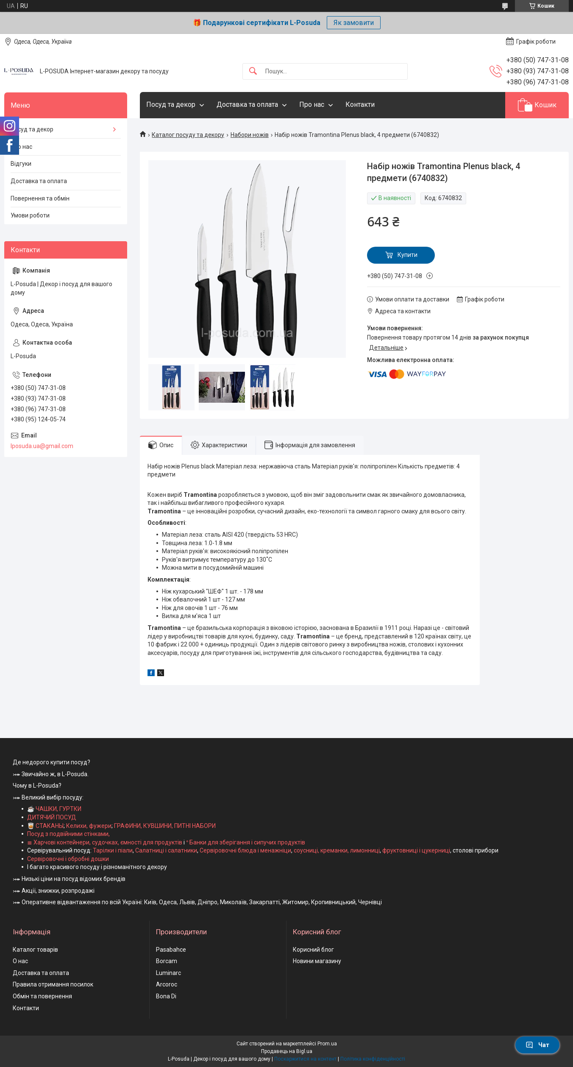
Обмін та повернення (42, 996)
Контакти (360, 104)
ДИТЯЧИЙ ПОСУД (51, 817)
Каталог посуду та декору (188, 134)
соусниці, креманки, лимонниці (337, 850)
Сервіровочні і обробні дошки (68, 858)
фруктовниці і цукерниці (416, 850)
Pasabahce (171, 949)
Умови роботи (30, 215)
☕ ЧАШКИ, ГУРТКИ (54, 808)
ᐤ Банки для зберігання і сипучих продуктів (245, 842)
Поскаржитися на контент (305, 1059)
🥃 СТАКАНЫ (45, 825)
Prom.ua (327, 1044)
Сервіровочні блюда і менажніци (245, 850)
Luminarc (168, 972)
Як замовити (354, 23)
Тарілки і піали (113, 850)
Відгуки (21, 163)
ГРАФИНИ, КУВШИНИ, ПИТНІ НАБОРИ (165, 825)
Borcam (166, 961)
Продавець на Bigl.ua (286, 1051)
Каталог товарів (35, 949)
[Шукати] (253, 71)
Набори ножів (250, 134)
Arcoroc (166, 984)
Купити (407, 254)
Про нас (311, 104)
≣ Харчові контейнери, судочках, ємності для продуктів (104, 842)
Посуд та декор (170, 104)
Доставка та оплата (247, 104)
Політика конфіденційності (372, 1059)
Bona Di (166, 996)
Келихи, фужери (88, 825)
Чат (537, 1045)
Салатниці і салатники (166, 850)
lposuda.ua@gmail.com (42, 446)
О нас (20, 961)
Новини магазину (317, 961)
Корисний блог (313, 949)
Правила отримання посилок (53, 984)
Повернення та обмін (40, 198)
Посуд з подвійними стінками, (68, 833)
